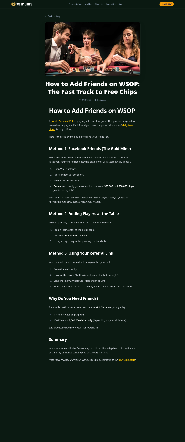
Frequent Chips (75, 4)
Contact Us (110, 4)
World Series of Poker (64, 121)
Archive (88, 4)
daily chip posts (127, 359)
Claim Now (167, 4)
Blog (121, 4)
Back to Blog (52, 16)
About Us (99, 4)
